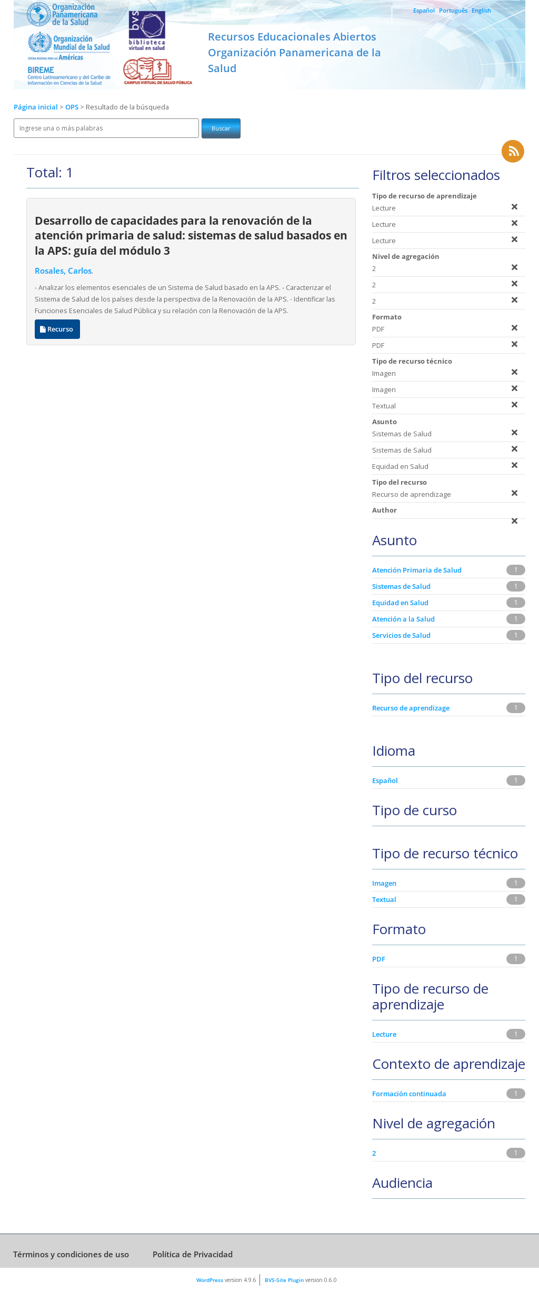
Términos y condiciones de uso (71, 1254)
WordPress (209, 1280)
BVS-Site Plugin (284, 1280)
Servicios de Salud (401, 635)
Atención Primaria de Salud (417, 570)
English (481, 10)
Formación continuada (409, 1093)
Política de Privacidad (193, 1254)
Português (453, 10)
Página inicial (36, 107)
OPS (72, 107)
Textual (384, 899)
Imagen (384, 883)
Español (424, 10)
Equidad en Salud (400, 602)
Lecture (384, 1034)
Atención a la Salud (403, 619)
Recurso (57, 329)
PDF (378, 959)
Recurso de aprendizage (411, 708)
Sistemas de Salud (401, 586)
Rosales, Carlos (63, 270)
